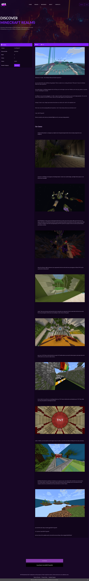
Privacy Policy (44, 577)
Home (30, 4)
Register (81, 4)
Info (36, 44)
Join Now (16, 51)
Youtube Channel (52, 577)
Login (87, 4)
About (50, 4)
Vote (42, 44)
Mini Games (17, 65)
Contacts (57, 4)
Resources (43, 4)
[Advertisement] (61, 24)
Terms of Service (37, 577)
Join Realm (44, 560)
